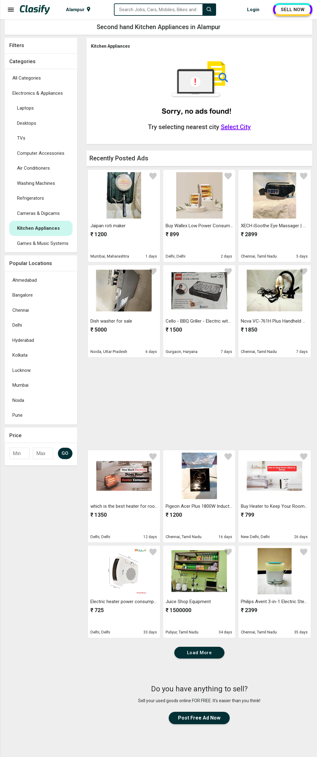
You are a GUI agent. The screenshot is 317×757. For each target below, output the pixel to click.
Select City (236, 127)
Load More (199, 652)
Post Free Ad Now (199, 718)
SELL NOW (293, 9)
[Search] (208, 9)
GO (65, 453)
